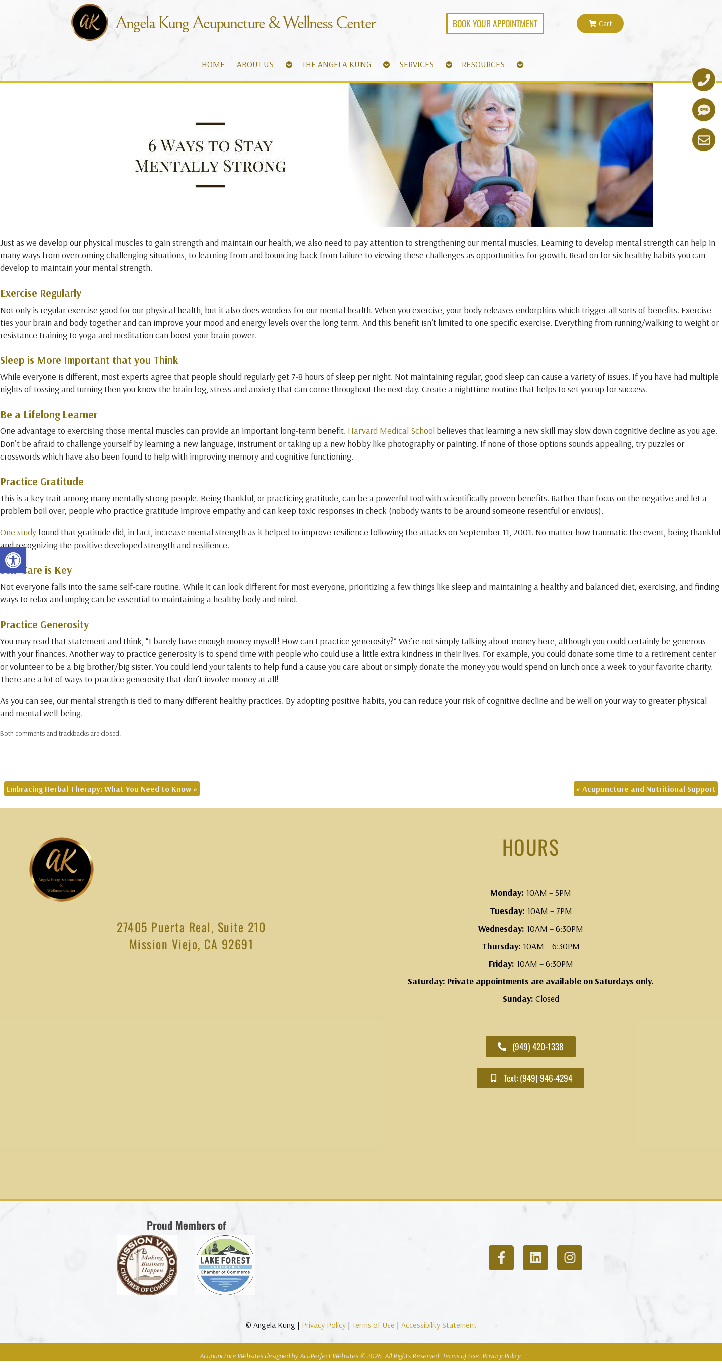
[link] (13, 560)
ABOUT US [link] (255, 64)
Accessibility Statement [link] (439, 1325)
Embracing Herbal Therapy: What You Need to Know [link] (102, 789)
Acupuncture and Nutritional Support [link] (646, 789)
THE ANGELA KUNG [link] (336, 64)
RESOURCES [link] (483, 64)
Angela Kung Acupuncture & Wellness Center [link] (245, 23)
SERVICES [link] (416, 64)
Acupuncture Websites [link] (231, 1355)
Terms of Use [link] (373, 1325)
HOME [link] (213, 64)
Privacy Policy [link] (324, 1325)
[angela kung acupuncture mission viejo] (191, 1077)
